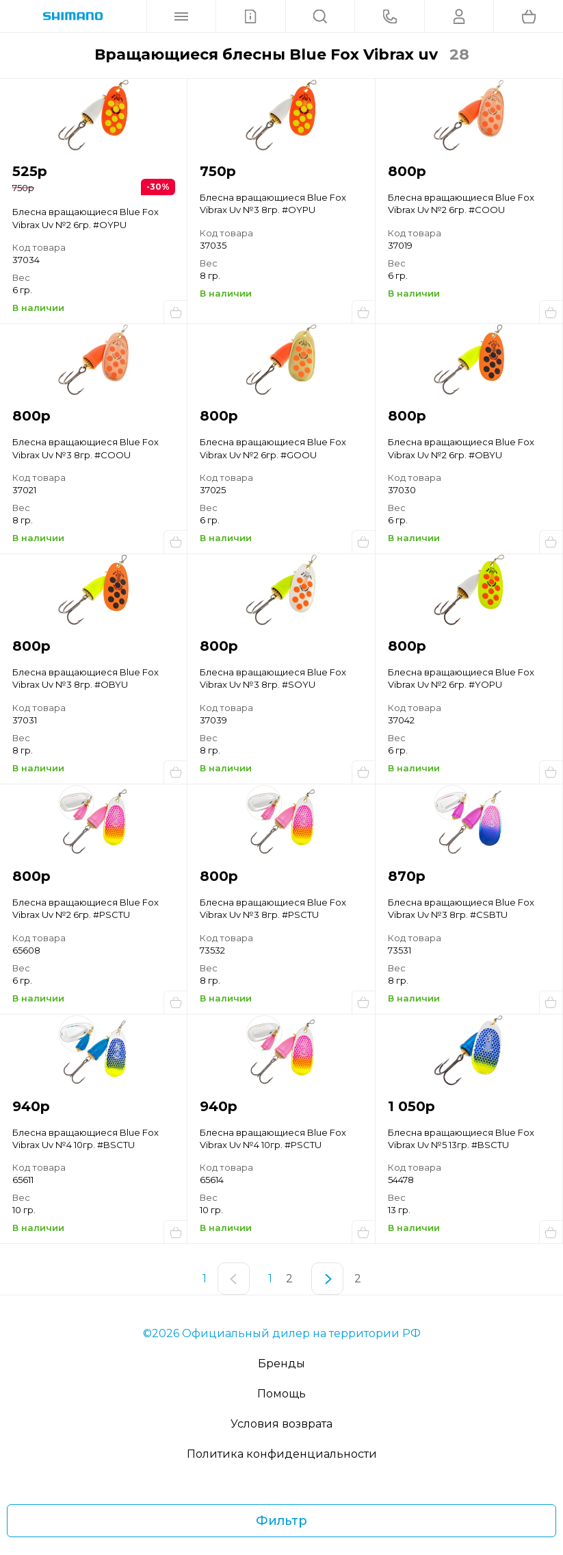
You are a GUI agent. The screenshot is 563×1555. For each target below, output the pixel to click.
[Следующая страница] (327, 1278)
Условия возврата (281, 1423)
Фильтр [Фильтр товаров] (281, 1520)
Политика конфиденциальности (282, 1453)
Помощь (281, 1393)
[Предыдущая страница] (234, 1278)
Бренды (281, 1363)
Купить (175, 311)
